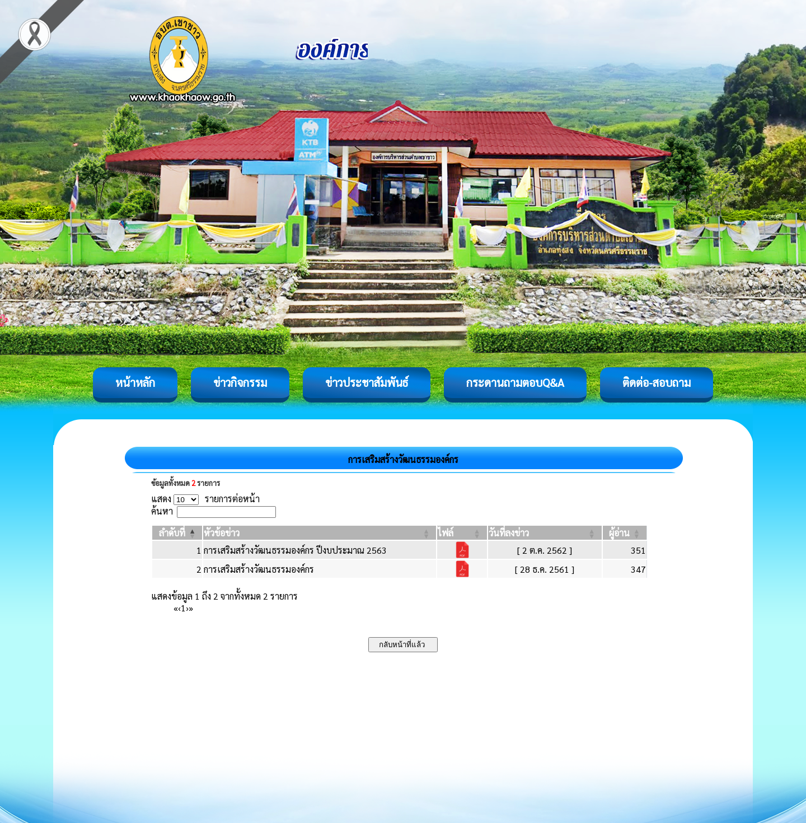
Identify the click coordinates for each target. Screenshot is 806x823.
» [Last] (191, 608)
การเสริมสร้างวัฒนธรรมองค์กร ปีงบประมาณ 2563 (295, 550)
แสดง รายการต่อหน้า (205, 498)
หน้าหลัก (135, 382)
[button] (172, 533)
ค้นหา (162, 511)
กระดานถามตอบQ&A (515, 382)
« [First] (176, 608)
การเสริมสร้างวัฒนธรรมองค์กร (259, 569)
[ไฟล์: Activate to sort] (461, 533)
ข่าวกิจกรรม (240, 382)
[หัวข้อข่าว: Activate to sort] (319, 533)
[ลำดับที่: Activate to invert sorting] (177, 533)
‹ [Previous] (179, 608)
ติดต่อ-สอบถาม (656, 382)
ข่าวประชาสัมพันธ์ (366, 382)
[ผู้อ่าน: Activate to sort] (625, 533)
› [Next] (187, 608)
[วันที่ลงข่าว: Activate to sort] (545, 533)
